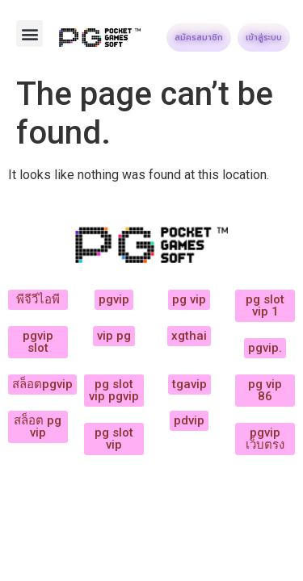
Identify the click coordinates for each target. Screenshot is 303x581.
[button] (29, 33)
